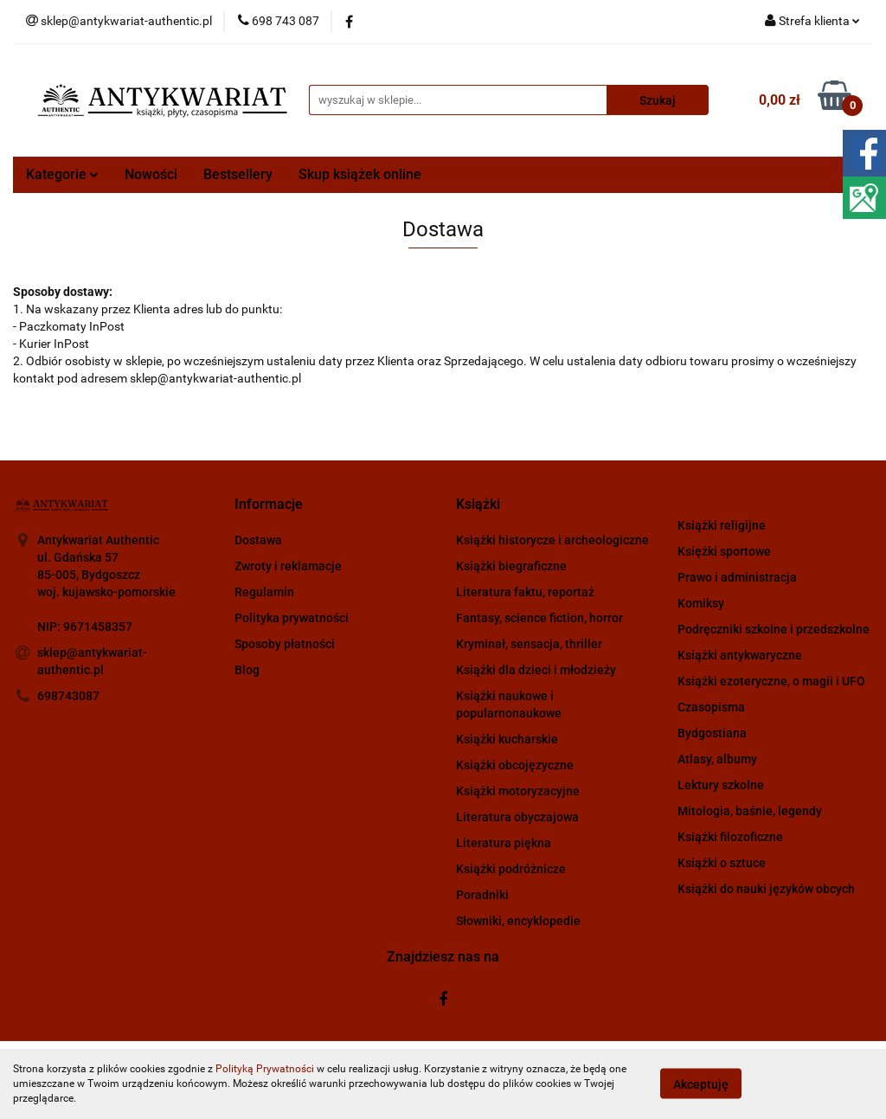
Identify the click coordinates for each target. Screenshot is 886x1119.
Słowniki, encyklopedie (518, 921)
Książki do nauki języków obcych (766, 889)
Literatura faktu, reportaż (525, 592)
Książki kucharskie (507, 739)
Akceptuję (701, 1084)
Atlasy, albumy (717, 759)
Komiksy (700, 603)
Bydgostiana (712, 733)
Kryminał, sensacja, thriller (529, 644)
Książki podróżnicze (511, 869)
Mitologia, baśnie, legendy (749, 811)
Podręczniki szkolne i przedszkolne (773, 629)
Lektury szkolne (720, 785)
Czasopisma (711, 707)
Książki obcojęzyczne (515, 765)
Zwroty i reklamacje (288, 566)
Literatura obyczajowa (517, 817)
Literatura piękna (503, 843)
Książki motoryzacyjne (518, 791)
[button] (268, 505)
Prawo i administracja (737, 577)
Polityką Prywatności (264, 1069)
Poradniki (482, 895)
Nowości (151, 174)
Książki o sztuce (721, 863)
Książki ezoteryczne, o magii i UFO (771, 681)
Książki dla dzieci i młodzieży (536, 670)
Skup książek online (360, 174)
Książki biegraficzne (511, 566)
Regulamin (264, 592)
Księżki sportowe (724, 551)
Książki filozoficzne (730, 837)
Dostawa (258, 540)
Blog (247, 670)
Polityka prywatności (291, 618)
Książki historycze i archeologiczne (552, 540)
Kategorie (62, 174)
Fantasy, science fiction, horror (539, 618)
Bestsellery (238, 174)
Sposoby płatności (284, 644)
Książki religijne (721, 525)
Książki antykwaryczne (739, 655)
